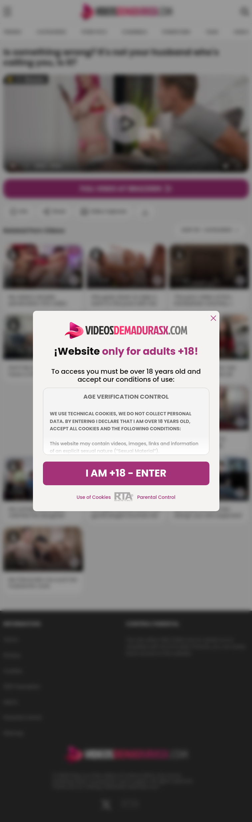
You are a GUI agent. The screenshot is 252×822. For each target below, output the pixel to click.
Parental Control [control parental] (156, 497)
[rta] (124, 500)
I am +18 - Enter (126, 473)
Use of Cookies (94, 497)
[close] (213, 318)
